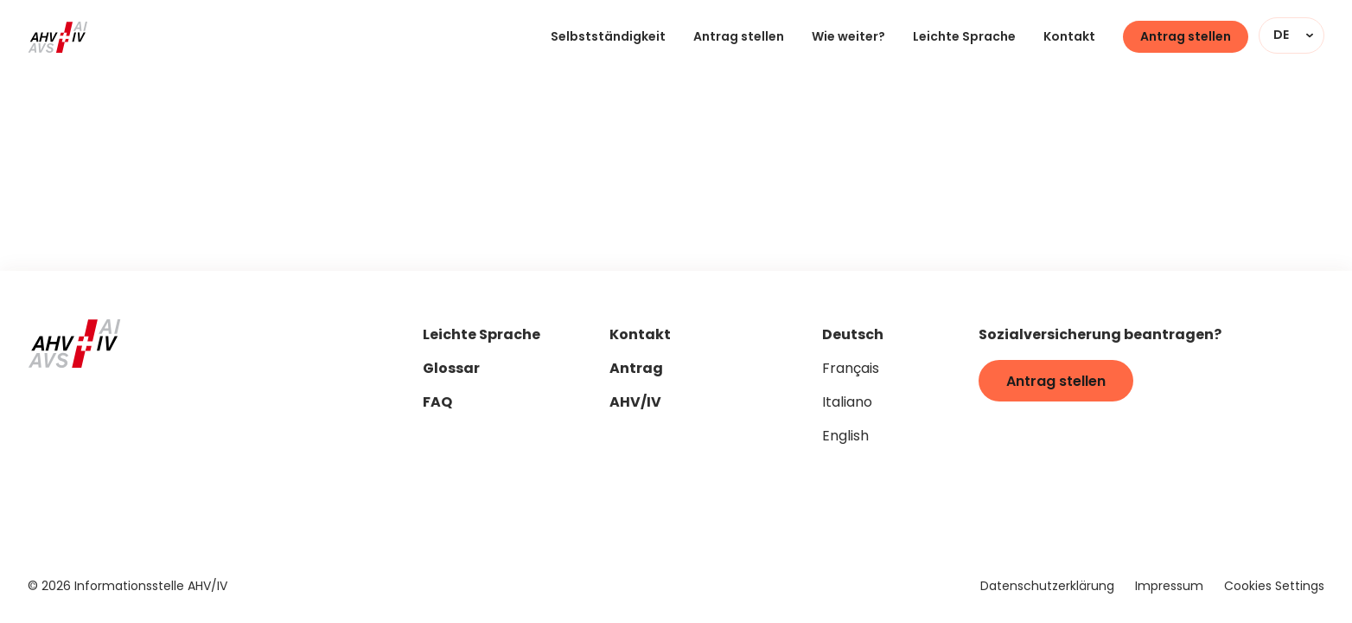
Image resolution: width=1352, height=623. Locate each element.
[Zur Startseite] (58, 37)
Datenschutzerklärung (1047, 587)
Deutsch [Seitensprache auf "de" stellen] (852, 336)
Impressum (1169, 587)
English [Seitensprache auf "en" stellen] (845, 437)
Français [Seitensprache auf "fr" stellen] (850, 369)
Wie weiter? (848, 38)
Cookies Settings (1274, 587)
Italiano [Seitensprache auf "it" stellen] (847, 403)
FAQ (437, 403)
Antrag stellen (738, 38)
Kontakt (1069, 38)
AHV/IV (635, 403)
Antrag (636, 370)
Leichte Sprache (964, 38)
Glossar (451, 370)
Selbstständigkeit (608, 38)
